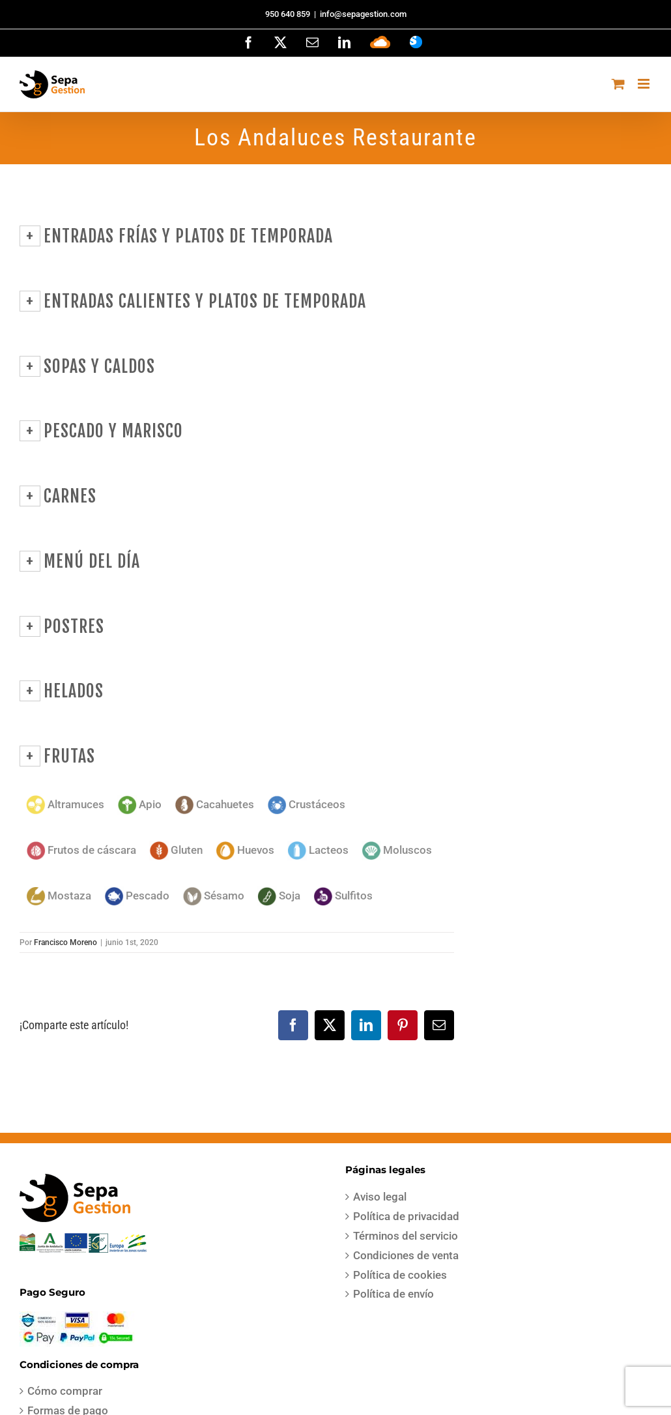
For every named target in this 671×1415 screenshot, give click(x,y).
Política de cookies (400, 1274)
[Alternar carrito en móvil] (618, 84)
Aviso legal (380, 1196)
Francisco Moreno (65, 942)
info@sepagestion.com (363, 14)
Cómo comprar (64, 1390)
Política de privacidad (406, 1216)
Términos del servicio (405, 1235)
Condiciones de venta (406, 1255)
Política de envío (393, 1293)
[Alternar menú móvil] (644, 84)
